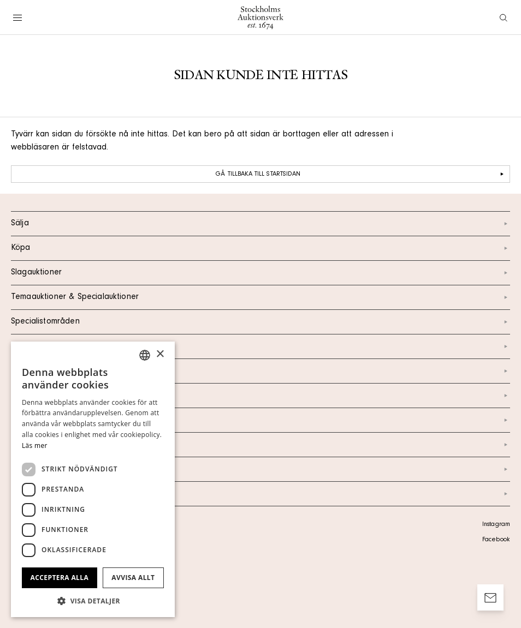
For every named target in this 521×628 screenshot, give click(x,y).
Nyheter (260, 420)
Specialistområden (260, 322)
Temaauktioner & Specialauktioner (260, 297)
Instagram (496, 525)
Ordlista (260, 469)
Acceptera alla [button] (60, 577)
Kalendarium (260, 346)
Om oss (260, 395)
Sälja (260, 223)
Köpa (260, 248)
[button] (93, 600)
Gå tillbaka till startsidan (361, 174)
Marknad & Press (260, 444)
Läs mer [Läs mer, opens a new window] (35, 445)
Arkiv (260, 493)
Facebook (496, 540)
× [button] (160, 354)
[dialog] (93, 479)
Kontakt (260, 371)
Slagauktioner (260, 272)
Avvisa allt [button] (133, 577)
